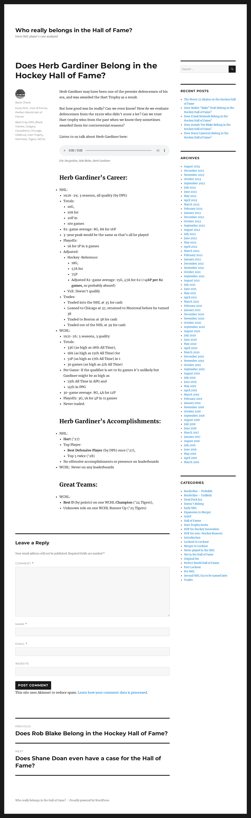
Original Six (191, 558)
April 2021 (190, 297)
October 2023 (192, 179)
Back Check (23, 102)
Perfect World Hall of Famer (201, 563)
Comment (24, 563)
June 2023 (190, 192)
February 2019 (193, 399)
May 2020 (190, 344)
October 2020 (192, 323)
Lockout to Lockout (196, 542)
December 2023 (194, 170)
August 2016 (192, 441)
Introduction (192, 537)
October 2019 (192, 365)
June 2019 (190, 382)
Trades (188, 580)
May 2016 (190, 453)
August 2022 (192, 230)
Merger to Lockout (196, 546)
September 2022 (194, 225)
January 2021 (192, 310)
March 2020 (191, 352)
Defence (20, 134)
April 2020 (190, 348)
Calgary (30, 126)
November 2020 (194, 318)
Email (21, 644)
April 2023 (190, 200)
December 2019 (194, 356)
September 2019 (194, 369)
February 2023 (193, 208)
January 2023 (192, 213)
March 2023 (191, 204)
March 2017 (191, 432)
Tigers (32, 139)
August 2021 (192, 280)
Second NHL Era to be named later (205, 575)
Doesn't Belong (194, 504)
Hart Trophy (35, 134)
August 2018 (192, 420)
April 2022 (190, 246)
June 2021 (190, 289)
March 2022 (191, 251)
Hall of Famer (39, 108)
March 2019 (191, 394)
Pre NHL (189, 571)
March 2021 (191, 301)
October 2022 (192, 221)
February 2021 (193, 306)
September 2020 (194, 327)
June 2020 (190, 339)
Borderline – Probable (198, 491)
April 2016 (190, 458)
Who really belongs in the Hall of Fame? (73, 30)
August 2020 (192, 331)
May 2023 (190, 196)
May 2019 (190, 386)
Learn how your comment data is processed (112, 692)
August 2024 (192, 166)
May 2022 (190, 242)
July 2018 (189, 424)
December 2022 (194, 217)
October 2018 (192, 411)
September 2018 (194, 415)
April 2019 (190, 390)
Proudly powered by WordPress (89, 800)
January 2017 (192, 437)
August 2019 (192, 373)
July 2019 (190, 377)
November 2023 (194, 175)
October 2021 (192, 272)
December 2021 (194, 263)
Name (21, 624)
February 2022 (193, 255)
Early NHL (22, 108)
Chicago (36, 130)
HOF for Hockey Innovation (201, 529)
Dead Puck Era (193, 499)
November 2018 (194, 407)
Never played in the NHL (199, 550)
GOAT (187, 516)
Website (22, 663)
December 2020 (194, 314)
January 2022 (192, 259)
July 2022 (190, 234)
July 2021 (189, 284)
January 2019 (192, 403)
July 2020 (190, 335)
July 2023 (190, 187)
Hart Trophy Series (196, 525)
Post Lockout (192, 567)
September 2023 (194, 183)
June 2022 (190, 238)
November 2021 (194, 268)
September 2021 (194, 276)
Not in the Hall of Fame (198, 554)
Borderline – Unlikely (198, 495)
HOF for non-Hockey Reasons (203, 533)
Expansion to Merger (197, 512)
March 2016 (191, 462)
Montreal (21, 139)
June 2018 (190, 428)
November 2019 (194, 361)
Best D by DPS (24, 122)
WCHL (41, 139)
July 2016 (190, 445)
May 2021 (190, 293)
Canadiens (22, 130)
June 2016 (190, 449)
